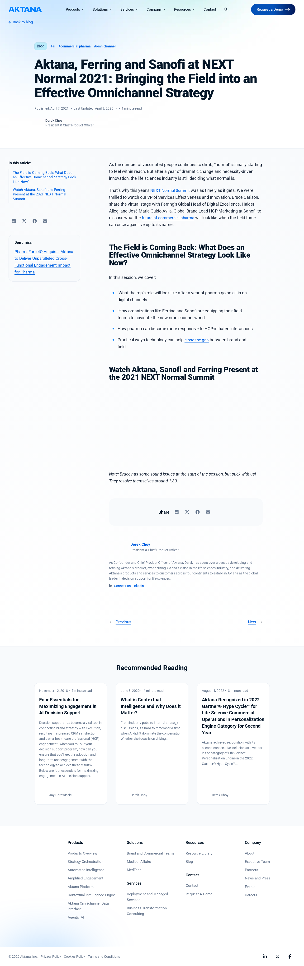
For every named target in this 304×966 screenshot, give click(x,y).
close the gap (197, 339)
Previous (124, 621)
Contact (210, 9)
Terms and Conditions (104, 956)
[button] (226, 9)
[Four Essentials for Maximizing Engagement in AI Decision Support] (70, 744)
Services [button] (132, 9)
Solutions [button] (105, 9)
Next (251, 621)
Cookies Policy (74, 956)
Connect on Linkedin (129, 586)
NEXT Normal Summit (171, 190)
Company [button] (159, 9)
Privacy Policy (51, 956)
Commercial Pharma (77, 46)
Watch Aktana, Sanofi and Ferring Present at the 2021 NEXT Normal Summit (39, 195)
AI (54, 46)
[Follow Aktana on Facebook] (289, 956)
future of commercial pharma (169, 217)
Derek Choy (140, 544)
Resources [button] (187, 9)
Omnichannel (109, 46)
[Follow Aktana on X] (277, 956)
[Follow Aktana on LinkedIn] (265, 956)
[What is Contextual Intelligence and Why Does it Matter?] (152, 744)
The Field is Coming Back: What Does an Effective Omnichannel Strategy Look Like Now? (44, 177)
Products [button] (77, 9)
